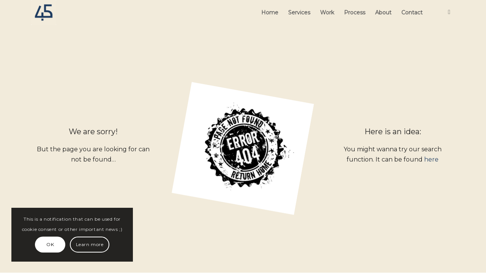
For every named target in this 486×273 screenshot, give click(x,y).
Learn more (90, 244)
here (431, 159)
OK (50, 244)
